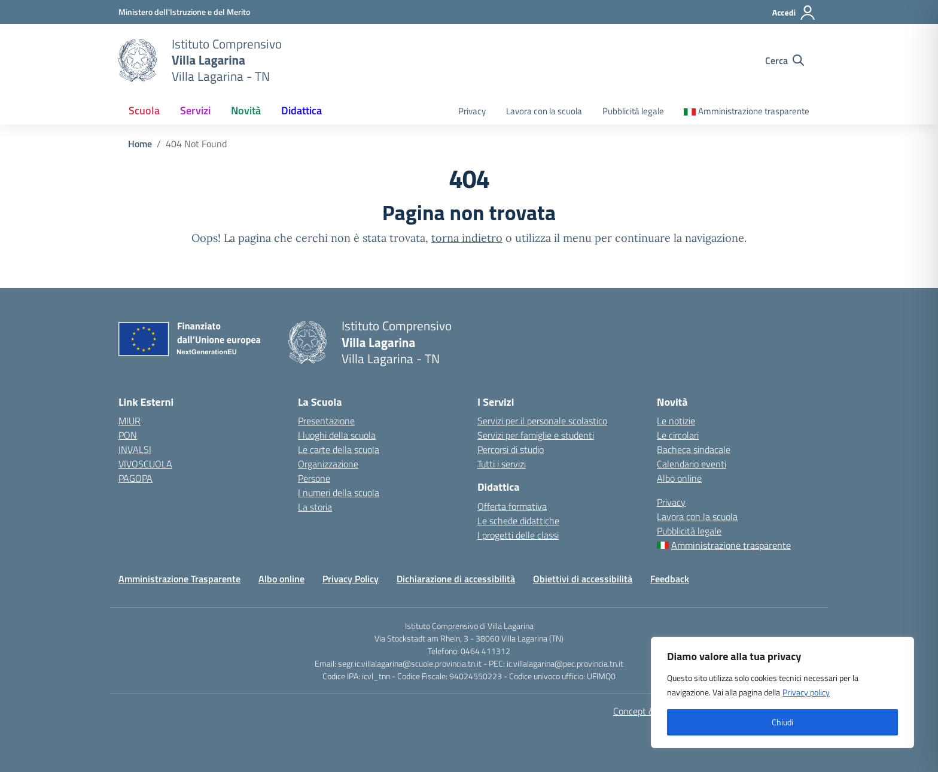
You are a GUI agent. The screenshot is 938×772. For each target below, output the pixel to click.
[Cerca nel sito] (785, 60)
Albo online (679, 478)
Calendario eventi (691, 464)
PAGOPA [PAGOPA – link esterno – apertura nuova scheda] (135, 478)
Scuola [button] (144, 110)
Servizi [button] (195, 110)
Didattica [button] (301, 110)
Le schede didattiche (518, 520)
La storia (315, 507)
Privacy (472, 111)
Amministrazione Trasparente (179, 579)
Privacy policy (806, 692)
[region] (782, 692)
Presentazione (326, 421)
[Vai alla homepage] (137, 60)
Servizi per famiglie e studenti (535, 435)
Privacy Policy (350, 579)
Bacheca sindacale (693, 449)
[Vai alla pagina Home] (140, 143)
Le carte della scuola (338, 449)
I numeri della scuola (338, 492)
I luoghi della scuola (337, 435)
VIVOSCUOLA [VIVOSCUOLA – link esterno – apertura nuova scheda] (145, 464)
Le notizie (676, 421)
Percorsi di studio (510, 449)
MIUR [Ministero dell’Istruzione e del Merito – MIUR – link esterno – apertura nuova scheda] (129, 421)
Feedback (669, 579)
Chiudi (782, 722)
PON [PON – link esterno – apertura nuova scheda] (127, 435)
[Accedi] (794, 12)
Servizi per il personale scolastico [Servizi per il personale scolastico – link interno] (542, 421)
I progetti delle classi (518, 535)
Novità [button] (246, 110)
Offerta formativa (512, 506)
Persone (314, 478)
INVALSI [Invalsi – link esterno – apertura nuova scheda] (134, 449)
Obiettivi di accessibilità (582, 579)
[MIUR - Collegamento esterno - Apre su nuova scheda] (184, 11)
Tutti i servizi (501, 464)
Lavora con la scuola (544, 111)
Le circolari (678, 435)
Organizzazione (328, 464)
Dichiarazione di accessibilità (456, 579)
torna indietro (466, 238)
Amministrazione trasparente (753, 111)
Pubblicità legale (633, 111)
